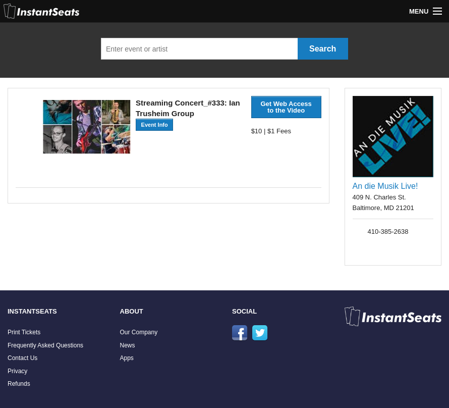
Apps (127, 358)
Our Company (139, 332)
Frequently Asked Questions (45, 345)
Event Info (154, 125)
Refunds (19, 383)
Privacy (17, 371)
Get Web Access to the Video (285, 107)
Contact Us (22, 358)
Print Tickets (24, 332)
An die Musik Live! (385, 186)
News (127, 345)
